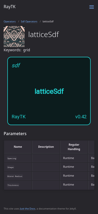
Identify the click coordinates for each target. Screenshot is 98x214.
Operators (10, 21)
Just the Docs (27, 208)
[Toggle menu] (91, 7)
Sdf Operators (29, 21)
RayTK (9, 6)
